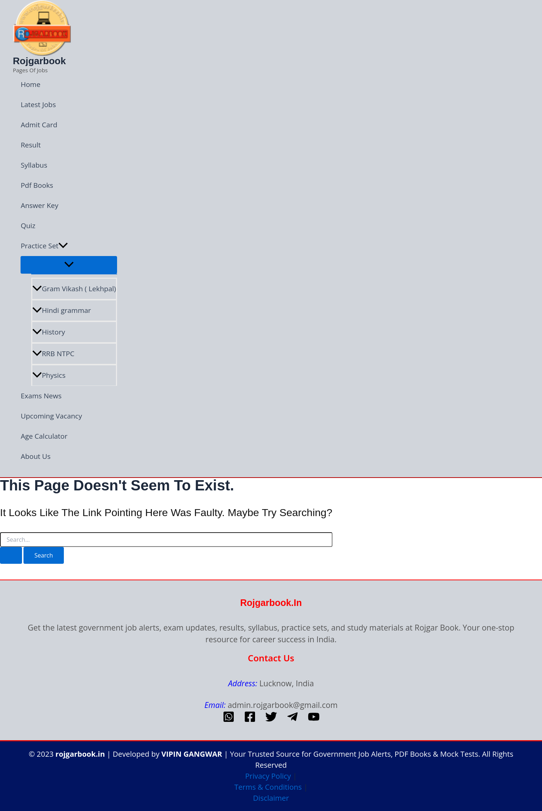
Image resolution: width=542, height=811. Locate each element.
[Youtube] (314, 720)
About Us (35, 456)
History (48, 332)
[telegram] (292, 720)
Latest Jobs (38, 104)
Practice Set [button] (44, 246)
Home (30, 84)
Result (31, 145)
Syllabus (34, 165)
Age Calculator (44, 436)
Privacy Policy (268, 776)
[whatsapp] (228, 720)
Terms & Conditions (268, 787)
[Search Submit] (11, 555)
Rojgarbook (39, 60)
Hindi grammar (61, 310)
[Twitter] (271, 720)
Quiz (28, 225)
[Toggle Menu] (69, 265)
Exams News (41, 396)
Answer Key (39, 205)
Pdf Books (37, 185)
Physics (49, 375)
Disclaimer (271, 798)
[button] (63, 246)
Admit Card (39, 124)
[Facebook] (250, 720)
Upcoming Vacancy (51, 416)
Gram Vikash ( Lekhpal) (74, 288)
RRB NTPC (53, 353)
